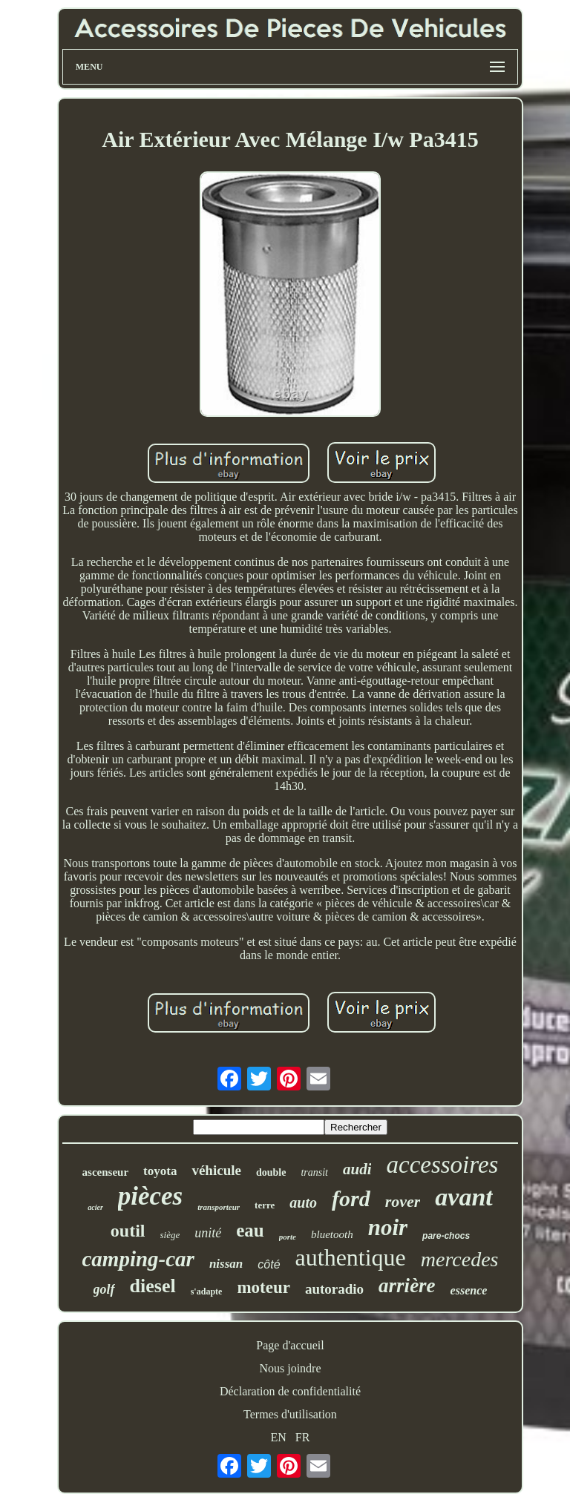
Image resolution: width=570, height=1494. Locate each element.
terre (265, 1205)
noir (387, 1227)
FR (302, 1437)
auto (303, 1202)
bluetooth (332, 1234)
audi (357, 1169)
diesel (153, 1286)
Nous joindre (290, 1368)
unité (207, 1232)
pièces (150, 1196)
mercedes (460, 1259)
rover (403, 1201)
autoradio (334, 1289)
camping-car (138, 1259)
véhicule (216, 1170)
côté (269, 1264)
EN (278, 1437)
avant (463, 1197)
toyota (160, 1171)
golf (104, 1289)
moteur (263, 1287)
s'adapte (207, 1291)
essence (469, 1290)
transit (314, 1172)
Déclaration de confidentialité (290, 1391)
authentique (350, 1257)
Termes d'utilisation (290, 1414)
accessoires (442, 1164)
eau (250, 1230)
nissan (226, 1264)
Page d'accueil (290, 1345)
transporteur (218, 1206)
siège (170, 1234)
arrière (407, 1285)
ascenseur (105, 1172)
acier (95, 1207)
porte (287, 1236)
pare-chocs (446, 1236)
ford (351, 1198)
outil (128, 1230)
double (271, 1172)
